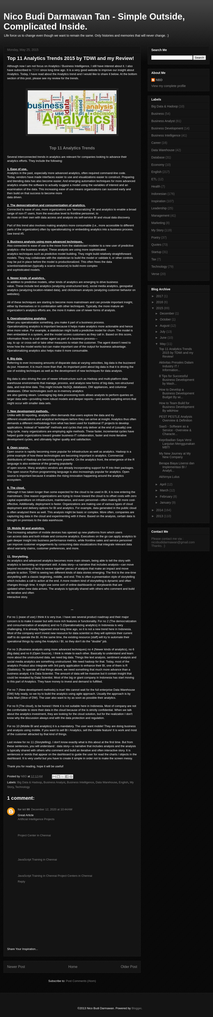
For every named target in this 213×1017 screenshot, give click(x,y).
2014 (160, 510)
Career (156, 142)
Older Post (129, 967)
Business (157, 113)
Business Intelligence (80, 782)
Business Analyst (54, 782)
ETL (154, 179)
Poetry (155, 237)
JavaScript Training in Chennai (37, 859)
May (163, 344)
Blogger (136, 1008)
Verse (155, 274)
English (123, 782)
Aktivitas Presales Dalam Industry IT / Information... (176, 366)
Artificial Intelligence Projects (36, 819)
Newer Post (16, 967)
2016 (160, 302)
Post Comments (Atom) (81, 981)
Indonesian (159, 194)
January (166, 502)
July (163, 331)
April (163, 484)
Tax (153, 259)
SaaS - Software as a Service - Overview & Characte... (175, 430)
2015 (160, 308)
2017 (160, 296)
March (164, 490)
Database (158, 157)
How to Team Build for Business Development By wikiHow (176, 406)
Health (155, 186)
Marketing (158, 223)
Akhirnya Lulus (169, 477)
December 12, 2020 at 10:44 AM (51, 809)
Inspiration (158, 201)
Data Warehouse (106, 782)
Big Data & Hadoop (29, 782)
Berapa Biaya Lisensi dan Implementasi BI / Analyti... (176, 467)
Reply (21, 881)
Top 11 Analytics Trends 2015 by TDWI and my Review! (176, 352)
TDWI (35, 70)
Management (160, 215)
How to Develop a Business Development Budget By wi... (176, 393)
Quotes (156, 244)
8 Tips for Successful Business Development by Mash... (176, 379)
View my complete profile (168, 86)
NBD (159, 80)
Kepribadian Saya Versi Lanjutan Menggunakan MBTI (177, 443)
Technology (22, 787)
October (166, 319)
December (167, 313)
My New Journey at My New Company (175, 455)
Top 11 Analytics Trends (72, 148)
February (166, 496)
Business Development (167, 128)
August (165, 325)
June (163, 337)
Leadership (159, 208)
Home (73, 967)
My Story (157, 230)
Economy (157, 164)
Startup (156, 252)
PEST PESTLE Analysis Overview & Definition (175, 418)
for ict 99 (24, 809)
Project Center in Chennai (34, 835)
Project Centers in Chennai (75, 875)
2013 (160, 516)
